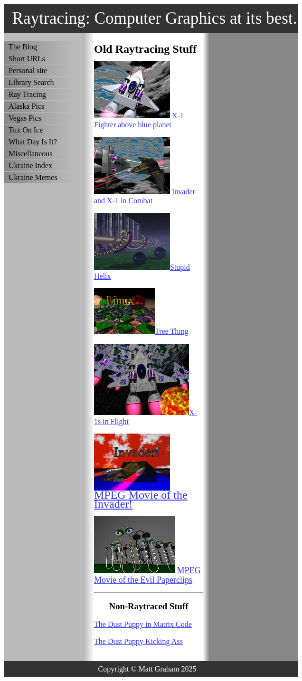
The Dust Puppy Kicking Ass (138, 641)
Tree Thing (172, 331)
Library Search (31, 82)
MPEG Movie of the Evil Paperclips (147, 575)
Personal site (28, 70)
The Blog (23, 47)
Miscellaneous (30, 154)
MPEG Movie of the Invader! (141, 499)
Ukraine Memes (33, 177)
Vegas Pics (25, 118)
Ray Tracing (27, 94)
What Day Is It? (33, 142)
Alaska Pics (26, 106)
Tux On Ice (26, 130)
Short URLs (27, 59)
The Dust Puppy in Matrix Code (143, 624)
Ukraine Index (30, 165)
